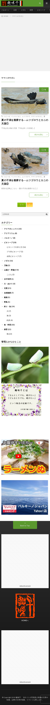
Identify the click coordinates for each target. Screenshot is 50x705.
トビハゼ (7, 116)
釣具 (8, 320)
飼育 (31, 10)
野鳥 (5, 302)
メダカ (23, 10)
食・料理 (7, 325)
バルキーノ (5, 10)
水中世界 (7, 279)
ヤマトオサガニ (36, 116)
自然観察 (7, 293)
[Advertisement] (25, 43)
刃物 (5, 265)
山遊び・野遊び (10, 270)
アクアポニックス (11, 229)
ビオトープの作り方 (14, 247)
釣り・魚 (7, 306)
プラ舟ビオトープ (14, 252)
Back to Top (25, 526)
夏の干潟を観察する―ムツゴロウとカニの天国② (24, 182)
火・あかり (8, 284)
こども (9, 274)
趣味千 (18, 697)
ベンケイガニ (16, 116)
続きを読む (39, 134)
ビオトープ (41, 10)
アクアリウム (9, 233)
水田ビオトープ (13, 256)
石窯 (15, 10)
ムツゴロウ (26, 116)
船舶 (5, 297)
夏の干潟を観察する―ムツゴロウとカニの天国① (24, 121)
